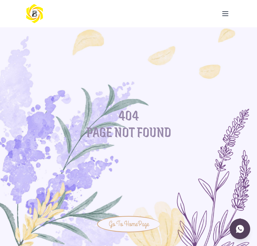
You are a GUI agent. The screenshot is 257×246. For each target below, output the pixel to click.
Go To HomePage (129, 224)
